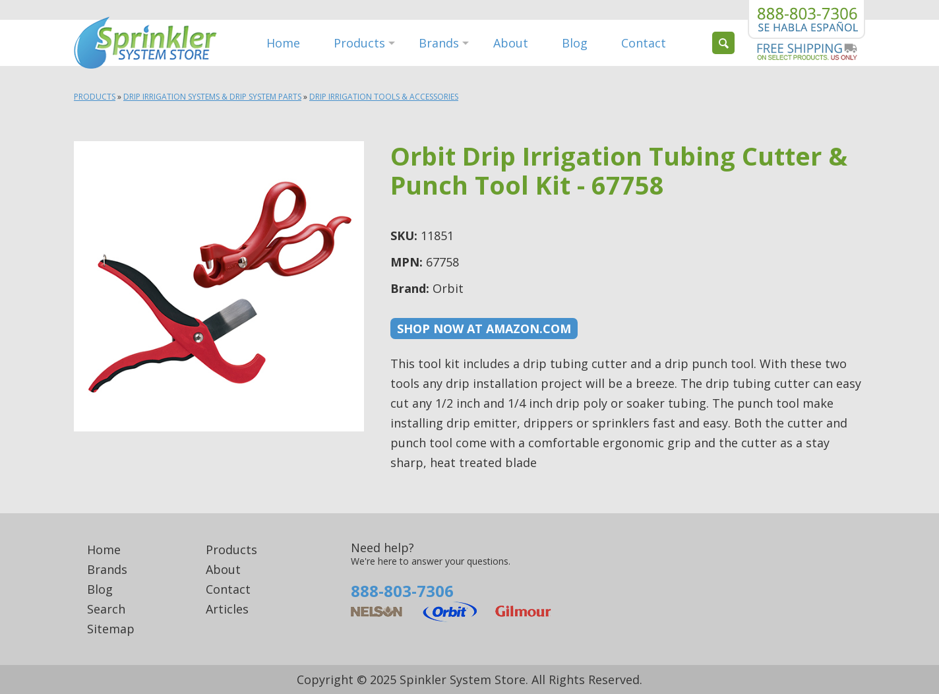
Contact (643, 43)
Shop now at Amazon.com (484, 328)
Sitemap (111, 629)
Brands (439, 43)
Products (359, 43)
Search (106, 609)
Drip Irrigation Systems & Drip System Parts (212, 96)
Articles (227, 609)
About (510, 43)
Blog (575, 43)
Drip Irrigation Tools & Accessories (383, 96)
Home (283, 43)
